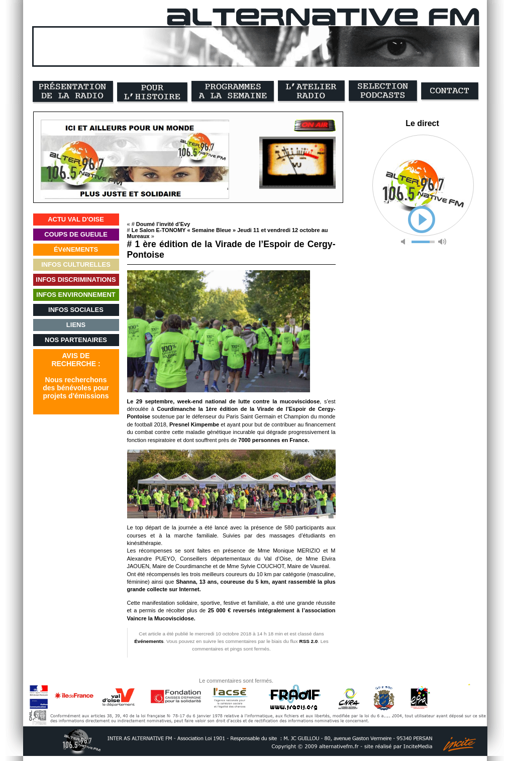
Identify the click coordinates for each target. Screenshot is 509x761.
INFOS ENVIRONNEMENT (75, 294)
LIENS (75, 325)
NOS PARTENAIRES (76, 340)
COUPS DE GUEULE (76, 234)
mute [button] (405, 242)
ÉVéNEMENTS (76, 249)
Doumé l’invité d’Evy (163, 224)
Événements (148, 641)
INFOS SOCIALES (76, 309)
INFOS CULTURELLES (76, 264)
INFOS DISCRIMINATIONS (76, 279)
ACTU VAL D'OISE (76, 219)
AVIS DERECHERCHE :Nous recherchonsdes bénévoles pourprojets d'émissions (76, 376)
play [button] (421, 219)
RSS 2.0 (308, 641)
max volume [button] (442, 242)
